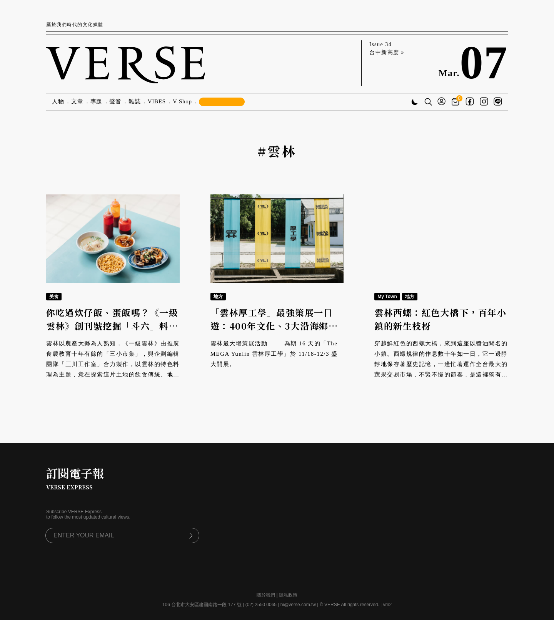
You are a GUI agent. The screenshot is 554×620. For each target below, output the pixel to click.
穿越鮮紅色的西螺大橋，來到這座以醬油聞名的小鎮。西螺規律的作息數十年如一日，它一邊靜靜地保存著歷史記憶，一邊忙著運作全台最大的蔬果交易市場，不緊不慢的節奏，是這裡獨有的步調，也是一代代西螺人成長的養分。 (441, 364)
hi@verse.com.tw (298, 604)
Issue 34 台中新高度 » (386, 48)
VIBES (157, 101)
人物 (58, 101)
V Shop (182, 101)
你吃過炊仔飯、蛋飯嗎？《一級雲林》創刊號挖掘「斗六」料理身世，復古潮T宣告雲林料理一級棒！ (112, 332)
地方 (218, 296)
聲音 (115, 101)
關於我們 (266, 595)
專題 (96, 101)
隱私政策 (288, 595)
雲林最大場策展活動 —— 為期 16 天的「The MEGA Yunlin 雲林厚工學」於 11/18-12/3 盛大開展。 (274, 353)
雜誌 (134, 101)
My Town (387, 296)
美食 (53, 296)
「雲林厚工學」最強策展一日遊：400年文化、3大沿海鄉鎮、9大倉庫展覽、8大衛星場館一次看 (272, 332)
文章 (77, 101)
